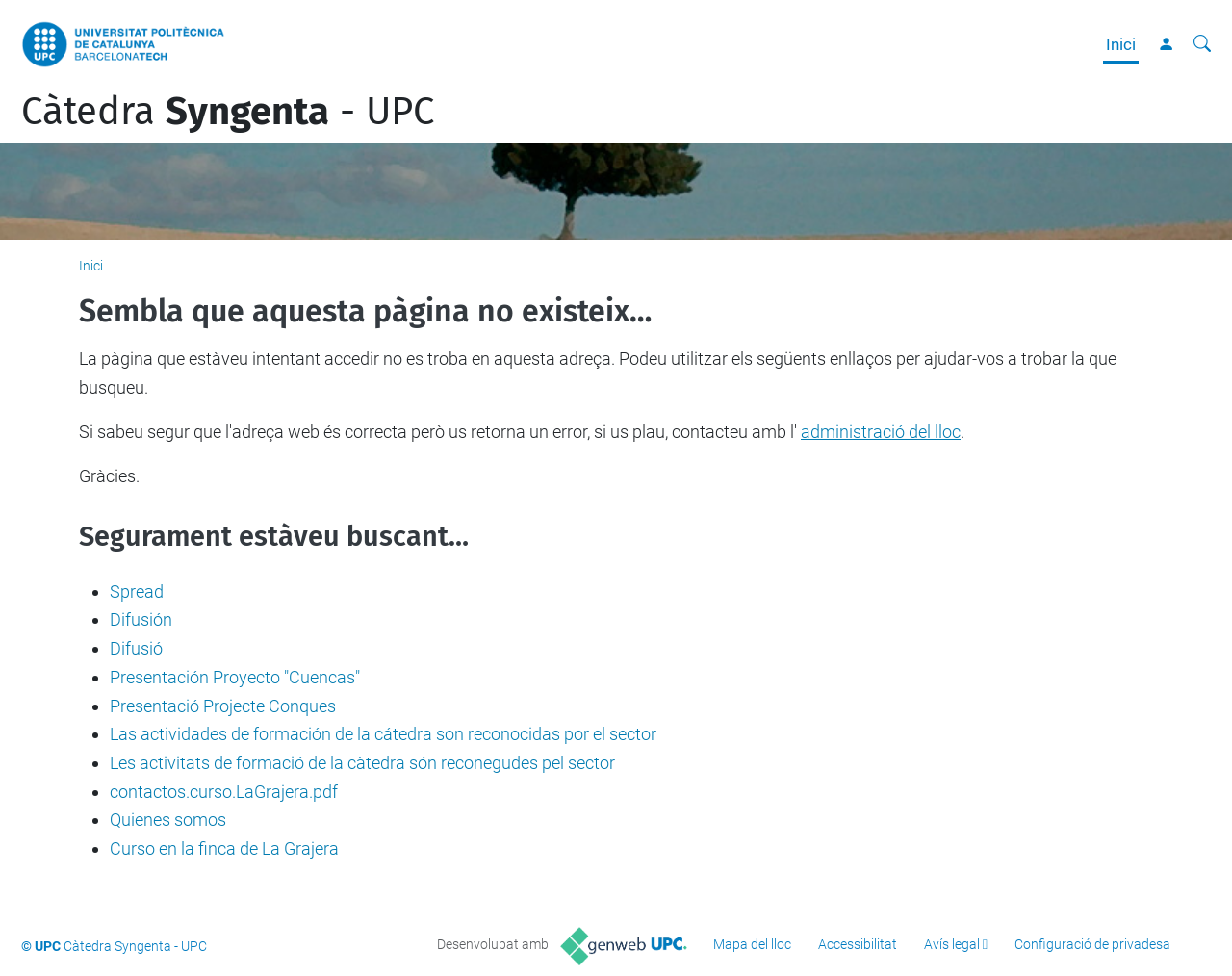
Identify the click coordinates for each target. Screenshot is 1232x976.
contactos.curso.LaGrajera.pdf (224, 792)
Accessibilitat (857, 944)
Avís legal (952, 944)
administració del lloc (881, 432)
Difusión (141, 619)
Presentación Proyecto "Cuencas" (235, 677)
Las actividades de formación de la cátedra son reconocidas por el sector (383, 734)
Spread (137, 591)
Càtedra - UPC (227, 112)
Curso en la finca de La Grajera (224, 848)
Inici (1121, 44)
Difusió (136, 648)
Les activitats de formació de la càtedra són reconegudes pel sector (362, 763)
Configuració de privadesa (1092, 944)
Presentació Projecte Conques (223, 706)
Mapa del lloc (752, 944)
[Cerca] (1202, 44)
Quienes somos (168, 819)
